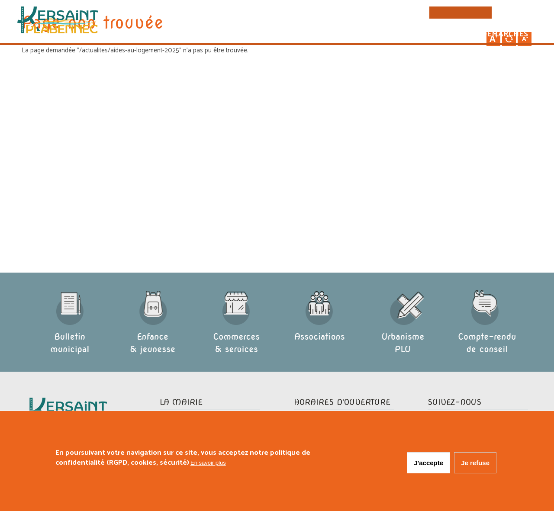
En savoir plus (208, 463)
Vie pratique (417, 35)
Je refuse (475, 463)
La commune (269, 35)
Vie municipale (343, 35)
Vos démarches (493, 35)
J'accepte (428, 463)
